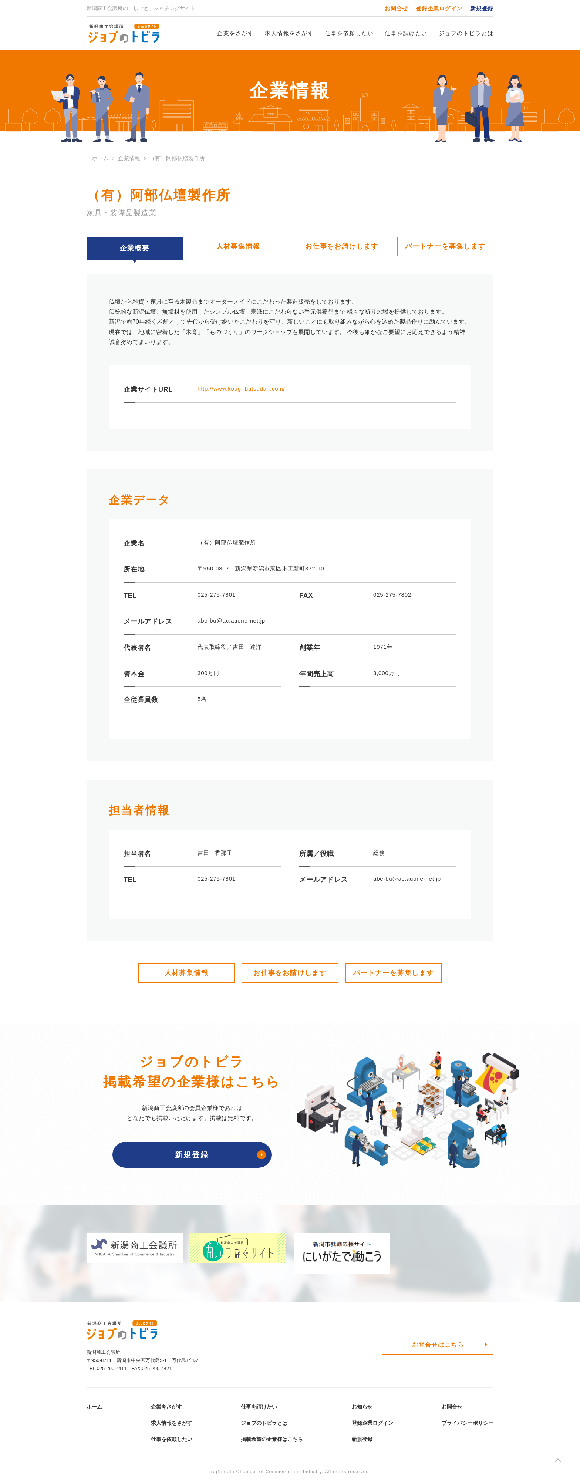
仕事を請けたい (406, 33)
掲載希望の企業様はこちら (272, 1439)
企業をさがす (235, 33)
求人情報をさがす (289, 33)
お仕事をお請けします (341, 246)
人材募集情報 (238, 246)
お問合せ (396, 8)
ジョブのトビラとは (466, 33)
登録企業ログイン (439, 8)
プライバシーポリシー (467, 1423)
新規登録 (481, 8)
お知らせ (362, 1407)
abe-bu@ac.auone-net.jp (407, 879)
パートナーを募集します (445, 246)
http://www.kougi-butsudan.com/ (241, 388)
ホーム (94, 1407)
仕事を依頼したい (349, 33)
